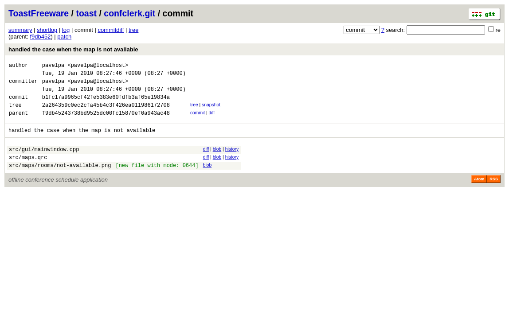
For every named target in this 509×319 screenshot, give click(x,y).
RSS (493, 193)
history (232, 159)
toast (86, 13)
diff (212, 120)
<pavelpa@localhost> (97, 66)
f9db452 (40, 36)
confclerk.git (129, 13)
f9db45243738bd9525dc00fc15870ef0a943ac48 (106, 122)
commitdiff (111, 30)
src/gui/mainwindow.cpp (44, 161)
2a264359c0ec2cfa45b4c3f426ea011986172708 (106, 113)
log (66, 30)
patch (64, 36)
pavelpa (53, 66)
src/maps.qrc (28, 170)
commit (197, 120)
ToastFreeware (38, 13)
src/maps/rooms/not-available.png (60, 179)
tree (133, 30)
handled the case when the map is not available (73, 49)
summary (20, 30)
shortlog (47, 30)
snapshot (211, 111)
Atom (479, 193)
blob (217, 159)
